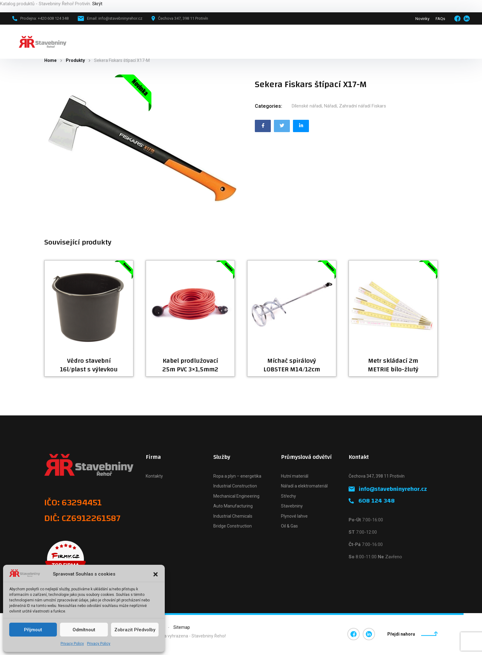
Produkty (75, 60)
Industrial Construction (235, 485)
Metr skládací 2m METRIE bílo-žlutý (393, 365)
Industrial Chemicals (232, 516)
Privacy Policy (72, 643)
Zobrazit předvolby (134, 630)
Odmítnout (84, 630)
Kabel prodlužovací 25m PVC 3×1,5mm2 (190, 365)
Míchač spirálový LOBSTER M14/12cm (291, 365)
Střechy (288, 496)
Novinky (422, 19)
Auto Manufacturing (233, 505)
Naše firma (212, 41)
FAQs (440, 19)
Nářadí (330, 106)
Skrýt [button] (97, 3)
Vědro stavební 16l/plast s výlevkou (89, 365)
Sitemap (181, 627)
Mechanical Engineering (236, 496)
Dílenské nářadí (307, 106)
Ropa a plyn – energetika (237, 476)
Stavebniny (292, 505)
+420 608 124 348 (442, 41)
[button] (155, 574)
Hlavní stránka (111, 41)
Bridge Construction (232, 526)
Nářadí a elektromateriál (304, 485)
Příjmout (33, 630)
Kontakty (154, 476)
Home (50, 60)
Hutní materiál (294, 476)
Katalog (145, 41)
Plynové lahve (294, 516)
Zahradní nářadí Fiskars (362, 106)
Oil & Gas (289, 526)
